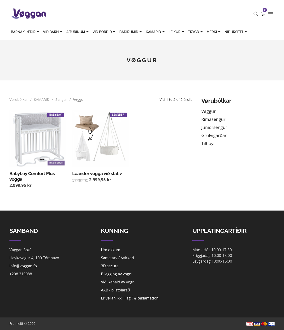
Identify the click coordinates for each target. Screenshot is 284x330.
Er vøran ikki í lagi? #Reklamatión (130, 298)
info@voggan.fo (23, 265)
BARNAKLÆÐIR (25, 32)
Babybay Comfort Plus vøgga (32, 176)
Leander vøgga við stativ (97, 173)
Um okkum (110, 249)
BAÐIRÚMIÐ (131, 32)
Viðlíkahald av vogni (118, 282)
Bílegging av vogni (116, 274)
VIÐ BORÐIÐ (104, 32)
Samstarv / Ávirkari (117, 257)
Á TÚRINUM (78, 32)
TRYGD (196, 32)
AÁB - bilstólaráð (115, 290)
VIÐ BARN (53, 32)
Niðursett (236, 32)
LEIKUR (177, 32)
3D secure (110, 265)
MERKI (214, 32)
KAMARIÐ (156, 32)
